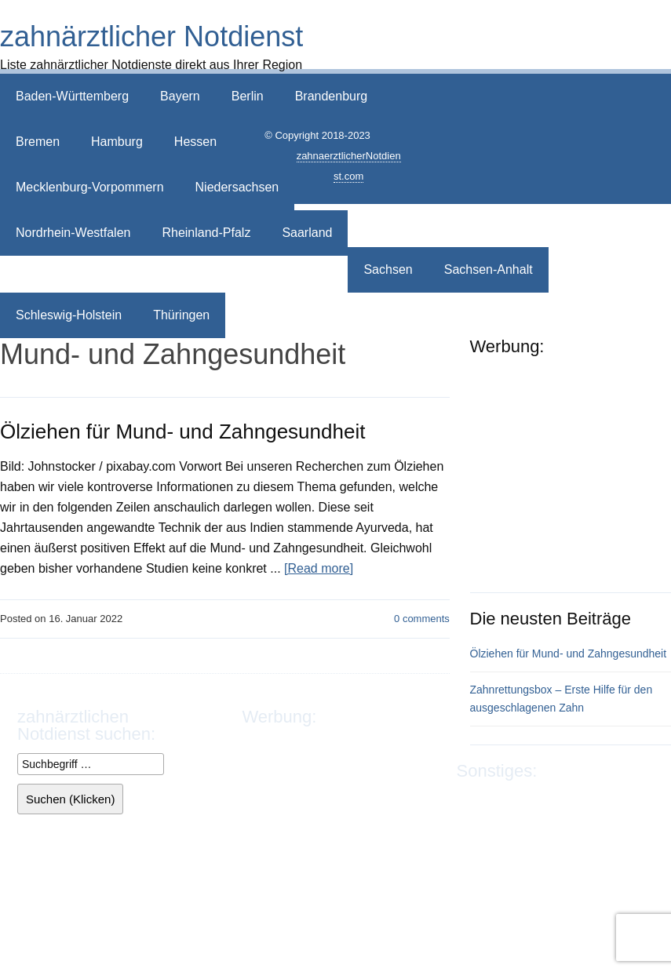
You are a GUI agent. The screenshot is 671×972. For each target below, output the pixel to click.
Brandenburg (331, 96)
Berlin (248, 96)
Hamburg (117, 141)
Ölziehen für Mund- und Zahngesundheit (182, 431)
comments (422, 618)
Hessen (195, 141)
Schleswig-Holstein (69, 315)
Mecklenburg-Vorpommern (90, 187)
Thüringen (181, 315)
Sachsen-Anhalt (488, 269)
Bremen (38, 141)
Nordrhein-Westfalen (73, 232)
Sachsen (387, 269)
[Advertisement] (537, 127)
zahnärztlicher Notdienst (151, 36)
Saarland (307, 232)
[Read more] (318, 568)
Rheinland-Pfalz (206, 232)
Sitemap (532, 820)
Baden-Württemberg (72, 96)
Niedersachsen (237, 187)
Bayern (180, 96)
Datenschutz (564, 799)
